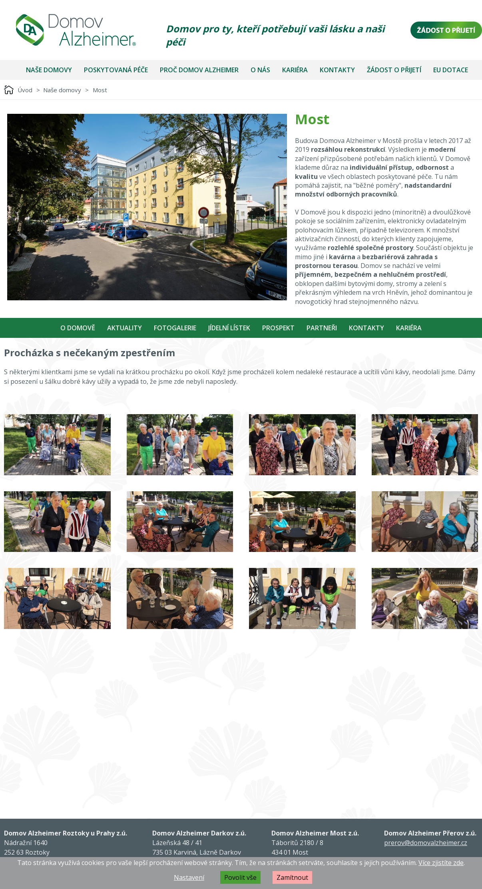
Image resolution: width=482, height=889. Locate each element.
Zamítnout (292, 877)
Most (100, 90)
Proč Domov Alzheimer (199, 69)
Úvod (25, 90)
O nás (260, 69)
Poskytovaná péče (116, 69)
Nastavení (189, 877)
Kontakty (337, 69)
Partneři (322, 327)
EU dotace (450, 69)
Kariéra (295, 69)
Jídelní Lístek (229, 327)
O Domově (77, 327)
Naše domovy (49, 69)
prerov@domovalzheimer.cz (425, 842)
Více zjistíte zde (441, 862)
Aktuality (124, 327)
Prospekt (278, 327)
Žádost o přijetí (394, 69)
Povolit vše (240, 877)
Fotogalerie (175, 327)
